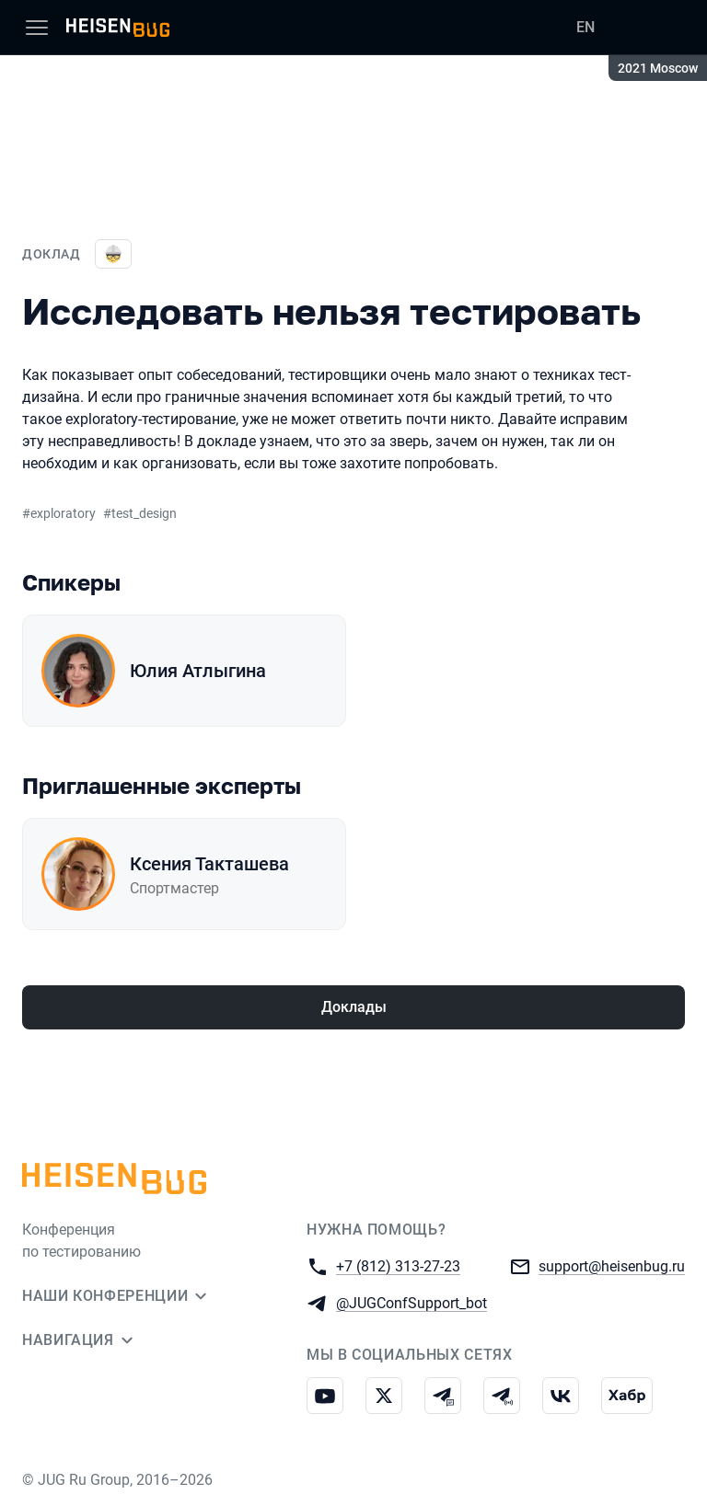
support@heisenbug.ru (612, 1265)
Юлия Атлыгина (198, 671)
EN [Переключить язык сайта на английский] (585, 27)
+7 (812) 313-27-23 (398, 1265)
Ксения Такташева (209, 864)
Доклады (354, 1007)
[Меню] (36, 27)
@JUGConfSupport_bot (411, 1302)
